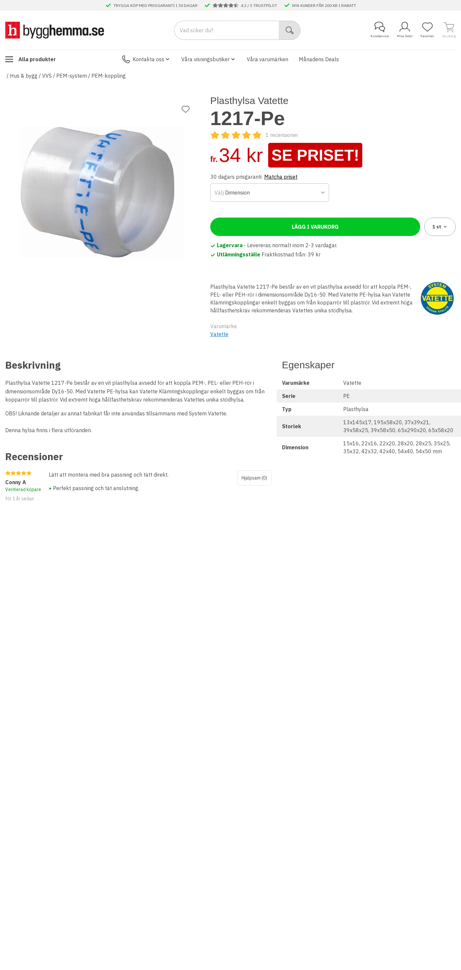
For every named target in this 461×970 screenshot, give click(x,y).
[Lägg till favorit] (185, 109)
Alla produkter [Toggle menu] (30, 59)
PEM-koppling (108, 75)
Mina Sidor (405, 30)
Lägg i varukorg (315, 226)
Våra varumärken (267, 59)
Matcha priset (280, 176)
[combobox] (269, 192)
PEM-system (71, 75)
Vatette (219, 334)
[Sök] (289, 30)
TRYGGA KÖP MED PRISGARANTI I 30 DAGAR (155, 5)
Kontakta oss (146, 59)
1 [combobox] (440, 226)
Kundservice (380, 30)
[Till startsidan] (54, 30)
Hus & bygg (24, 75)
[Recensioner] (254, 135)
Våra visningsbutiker (208, 59)
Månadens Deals (319, 59)
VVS (47, 75)
